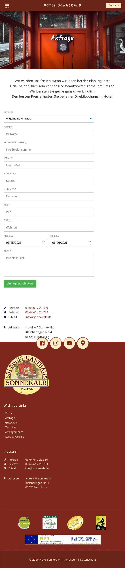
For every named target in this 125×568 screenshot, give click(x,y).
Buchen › (114, 5)
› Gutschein (11, 422)
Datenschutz (88, 559)
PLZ (7, 204)
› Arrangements (13, 432)
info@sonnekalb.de (38, 317)
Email (8, 158)
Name (8, 126)
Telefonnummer (15, 142)
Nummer (10, 189)
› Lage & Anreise (14, 436)
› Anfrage (9, 418)
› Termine (10, 427)
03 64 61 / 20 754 (36, 312)
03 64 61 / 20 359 (36, 308)
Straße (10, 173)
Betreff (8, 112)
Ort (7, 220)
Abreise (54, 235)
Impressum (70, 559)
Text (7, 250)
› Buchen (9, 413)
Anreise (8, 235)
